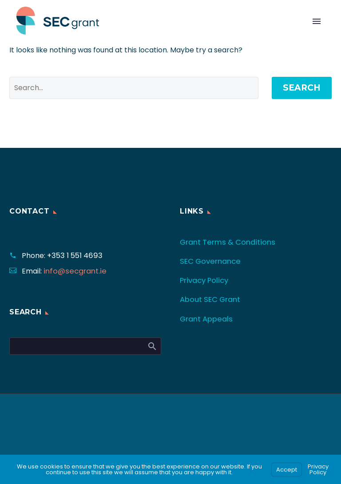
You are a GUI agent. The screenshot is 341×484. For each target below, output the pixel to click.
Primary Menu (317, 21)
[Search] (85, 346)
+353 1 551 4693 (73, 255)
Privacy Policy (204, 280)
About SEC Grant (209, 299)
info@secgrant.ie (73, 271)
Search (302, 88)
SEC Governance (209, 261)
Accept (286, 469)
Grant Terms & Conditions (225, 242)
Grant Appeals (205, 318)
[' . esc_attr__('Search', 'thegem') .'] (133, 88)
